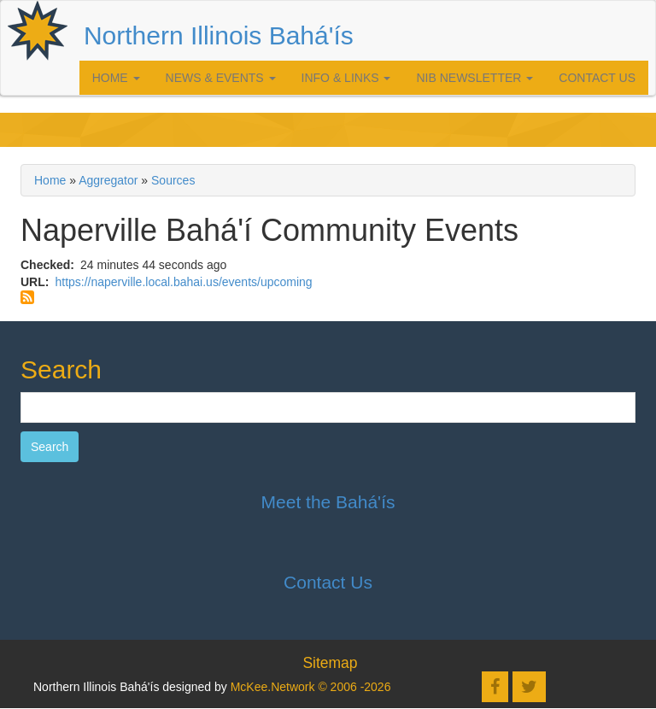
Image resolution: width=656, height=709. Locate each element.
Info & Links (346, 78)
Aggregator (108, 180)
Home (116, 78)
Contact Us (597, 78)
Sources (173, 180)
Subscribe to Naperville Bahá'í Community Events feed (27, 297)
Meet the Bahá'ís (328, 502)
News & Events (221, 78)
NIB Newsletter (474, 78)
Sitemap (329, 662)
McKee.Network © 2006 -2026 (311, 687)
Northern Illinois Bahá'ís (219, 35)
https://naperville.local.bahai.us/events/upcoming (183, 282)
